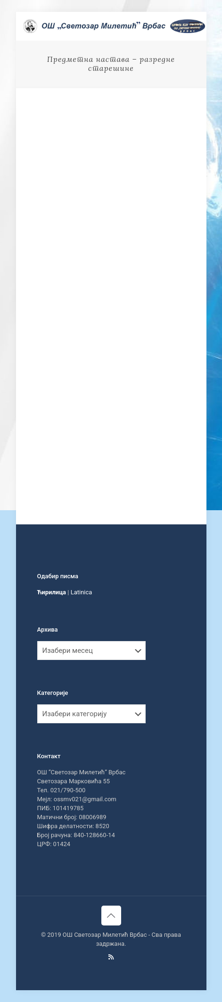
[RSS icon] (111, 957)
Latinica (81, 592)
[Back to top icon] (111, 915)
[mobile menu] (194, 26)
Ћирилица (51, 592)
